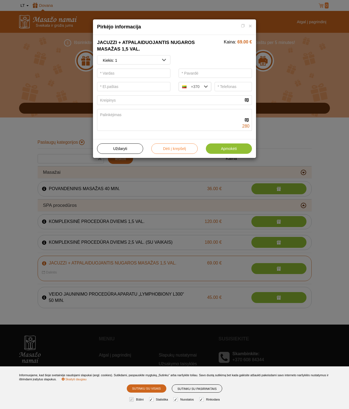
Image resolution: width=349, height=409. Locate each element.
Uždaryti (120, 148)
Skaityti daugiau (74, 379)
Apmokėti (229, 148)
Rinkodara (210, 399)
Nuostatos (184, 399)
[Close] (250, 26)
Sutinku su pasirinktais (197, 388)
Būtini (137, 399)
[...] (170, 100)
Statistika (159, 399)
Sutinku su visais (146, 388)
